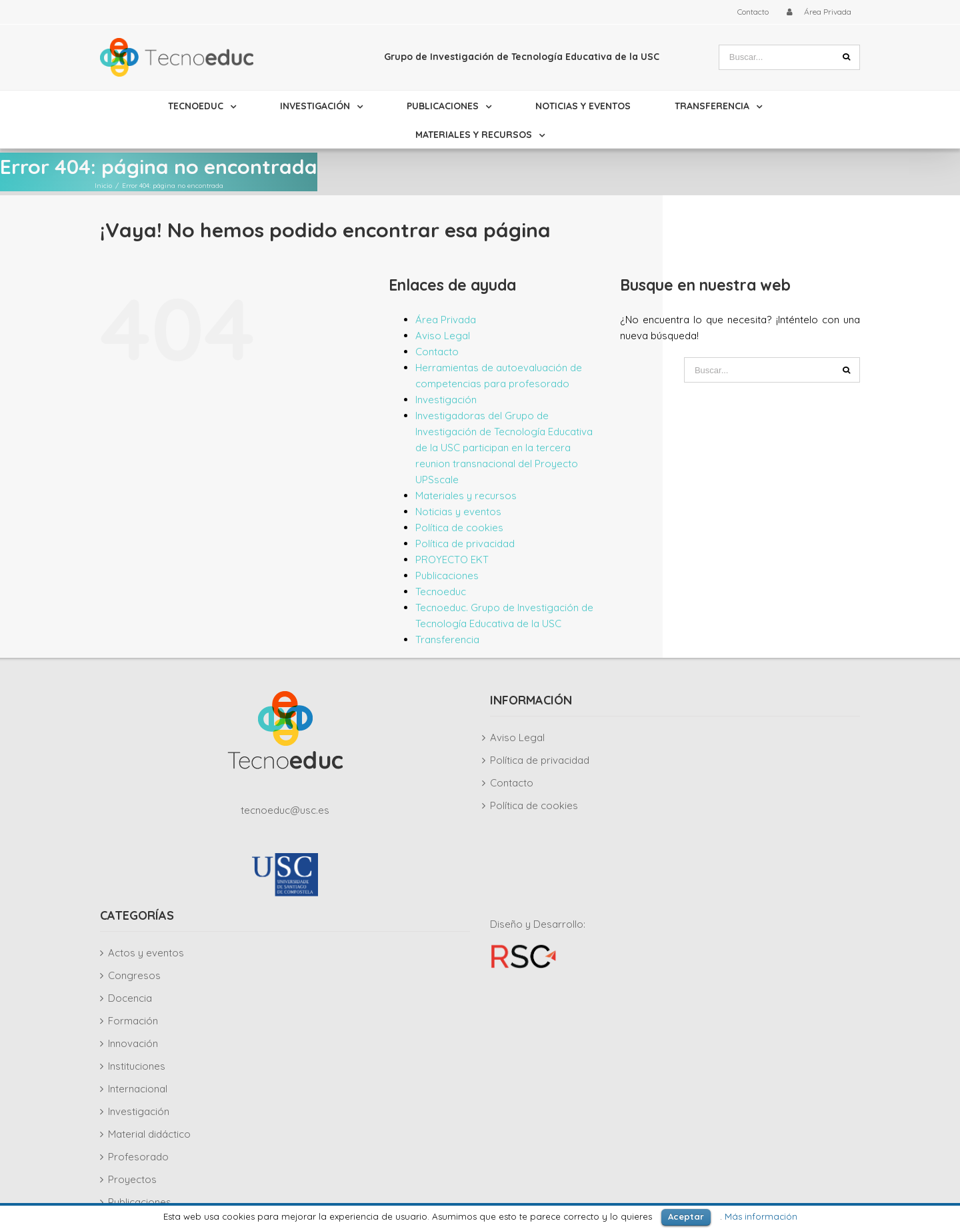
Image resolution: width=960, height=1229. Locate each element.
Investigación (446, 399)
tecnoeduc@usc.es (285, 810)
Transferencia (447, 639)
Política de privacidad (465, 543)
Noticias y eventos (458, 511)
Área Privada (445, 319)
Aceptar (686, 1216)
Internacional (137, 1088)
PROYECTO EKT (452, 559)
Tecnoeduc (440, 591)
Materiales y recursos (466, 495)
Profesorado (138, 1156)
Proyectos (132, 1179)
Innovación (133, 1043)
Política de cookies (459, 527)
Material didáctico (149, 1134)
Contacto (437, 351)
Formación (133, 1020)
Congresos (134, 975)
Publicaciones (447, 575)
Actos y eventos (146, 952)
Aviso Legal (442, 335)
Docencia (130, 998)
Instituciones (136, 1066)
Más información (761, 1216)
